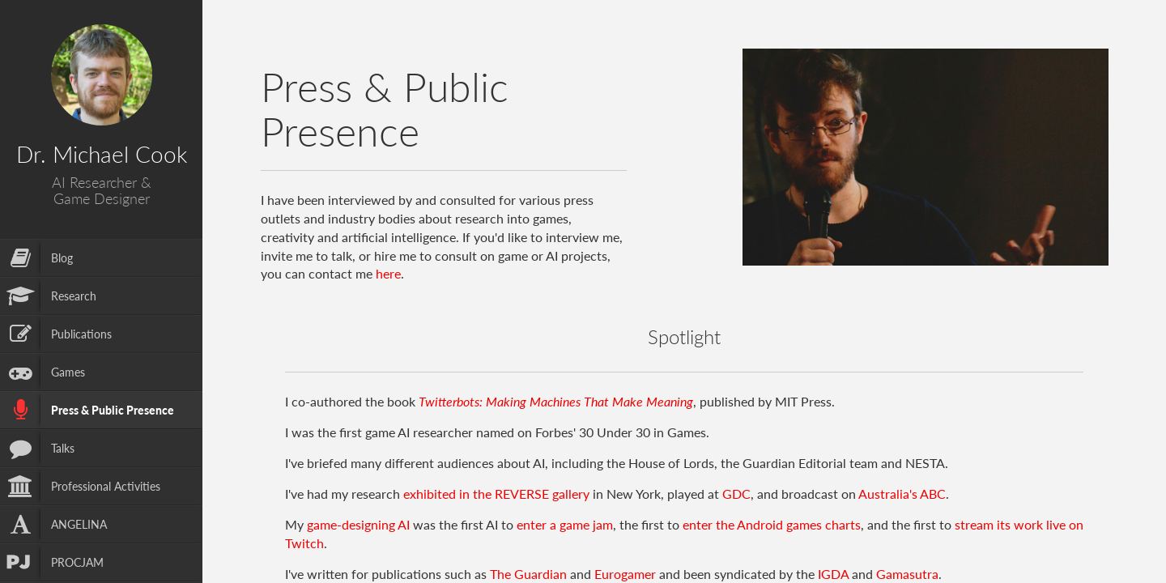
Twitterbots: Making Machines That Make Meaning (556, 401)
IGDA (833, 573)
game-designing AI (358, 524)
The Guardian (528, 573)
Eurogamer (625, 573)
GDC (736, 493)
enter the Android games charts (772, 524)
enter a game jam (565, 524)
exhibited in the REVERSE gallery (496, 493)
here (388, 273)
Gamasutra (907, 573)
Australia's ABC (902, 493)
